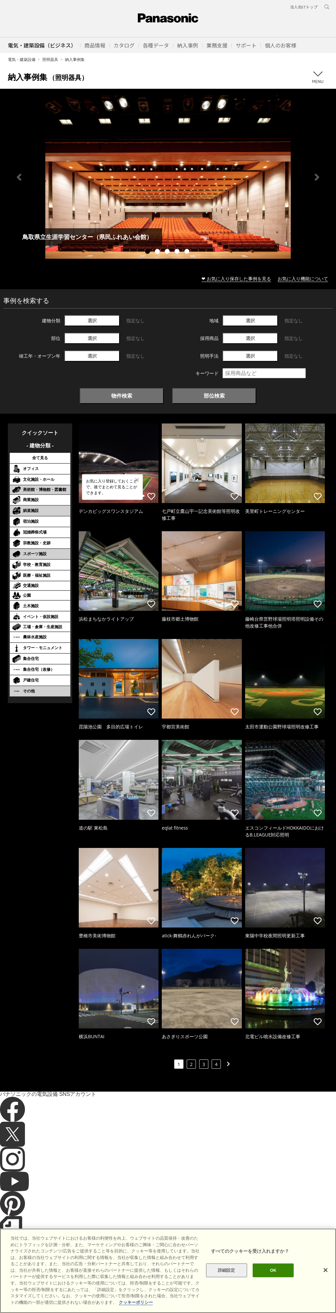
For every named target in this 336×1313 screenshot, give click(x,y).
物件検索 (121, 395)
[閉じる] (325, 1282)
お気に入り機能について (303, 278)
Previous (19, 177)
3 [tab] (168, 252)
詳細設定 (226, 1282)
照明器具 (50, 59)
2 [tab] (158, 252)
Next (317, 177)
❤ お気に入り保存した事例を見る (236, 278)
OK (273, 1282)
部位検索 (214, 395)
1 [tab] (148, 252)
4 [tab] (178, 252)
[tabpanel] (168, 177)
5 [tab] (187, 252)
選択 (92, 320)
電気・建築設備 (21, 59)
